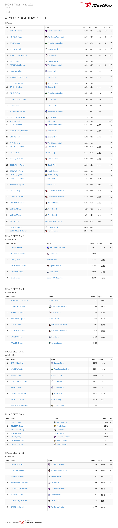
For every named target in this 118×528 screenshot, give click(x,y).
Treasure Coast (50, 77)
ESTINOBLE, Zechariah (18, 231)
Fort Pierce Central (54, 31)
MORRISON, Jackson (17, 203)
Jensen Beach (53, 49)
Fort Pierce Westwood (56, 37)
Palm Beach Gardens (55, 43)
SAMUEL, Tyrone (16, 175)
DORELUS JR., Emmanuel (19, 131)
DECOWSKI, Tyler (16, 171)
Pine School (52, 209)
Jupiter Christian (54, 203)
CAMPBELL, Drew (16, 87)
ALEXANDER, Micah (17, 111)
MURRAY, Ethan (16, 209)
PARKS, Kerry (15, 143)
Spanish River (53, 71)
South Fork (52, 99)
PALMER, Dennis (16, 227)
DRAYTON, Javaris (17, 197)
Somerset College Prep (53, 221)
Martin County (53, 171)
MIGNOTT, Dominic (17, 178)
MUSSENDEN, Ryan (17, 117)
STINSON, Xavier (16, 31)
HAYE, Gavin (14, 153)
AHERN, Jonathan (16, 49)
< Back (7, 12)
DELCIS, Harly (15, 191)
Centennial (52, 55)
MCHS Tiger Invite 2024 (19, 4)
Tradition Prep (50, 121)
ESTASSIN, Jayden (17, 184)
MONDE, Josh (15, 137)
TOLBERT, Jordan (16, 83)
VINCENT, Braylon (16, 37)
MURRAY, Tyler (15, 215)
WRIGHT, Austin (15, 93)
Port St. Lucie (53, 83)
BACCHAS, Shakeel (17, 147)
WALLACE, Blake (16, 71)
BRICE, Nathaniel (16, 125)
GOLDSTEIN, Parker (17, 165)
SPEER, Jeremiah (16, 159)
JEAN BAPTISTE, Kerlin (18, 77)
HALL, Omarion (15, 61)
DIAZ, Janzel (14, 221)
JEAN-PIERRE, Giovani (18, 55)
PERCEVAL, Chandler (18, 65)
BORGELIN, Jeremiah (18, 99)
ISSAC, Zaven (15, 105)
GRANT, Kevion (15, 43)
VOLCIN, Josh (15, 121)
